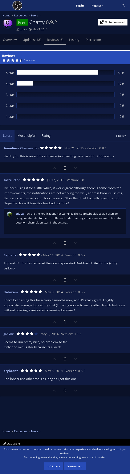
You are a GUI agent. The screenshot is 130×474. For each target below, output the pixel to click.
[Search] (123, 5)
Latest (7, 135)
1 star (10, 116)
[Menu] (6, 5)
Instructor (12, 180)
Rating (45, 135)
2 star (10, 105)
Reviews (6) (55, 39)
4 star (10, 84)
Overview (10, 39)
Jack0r (9, 334)
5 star (10, 73)
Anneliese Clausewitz (20, 148)
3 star (10, 94)
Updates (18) (32, 39)
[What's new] (112, 5)
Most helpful (26, 135)
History (74, 39)
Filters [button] (120, 136)
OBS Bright (11, 444)
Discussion (93, 39)
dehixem (11, 292)
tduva (23, 29)
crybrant (11, 371)
